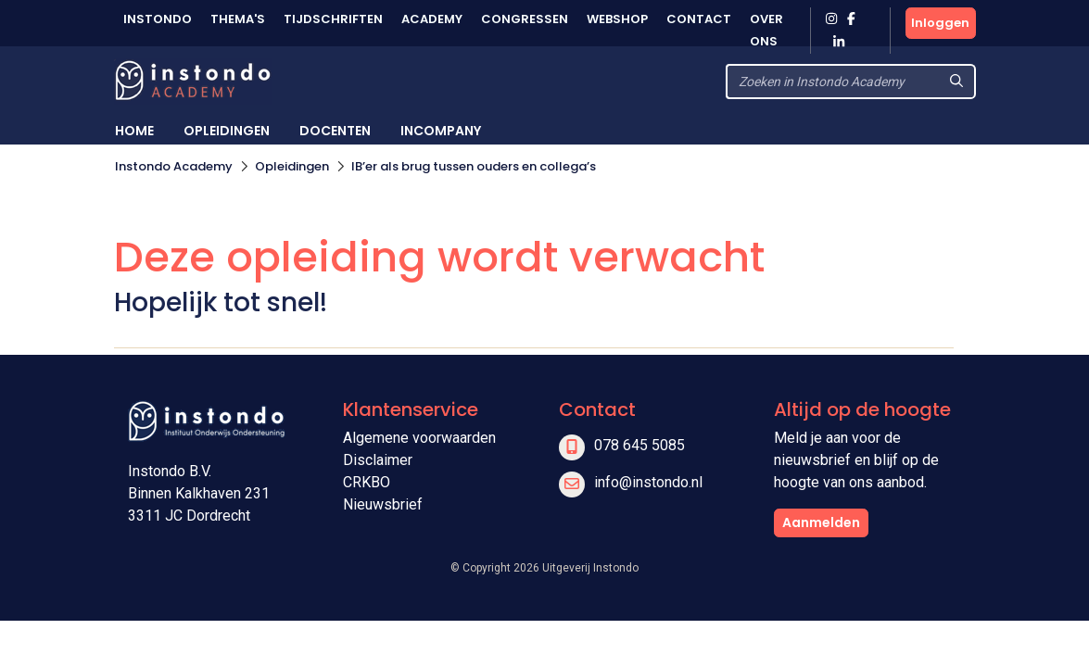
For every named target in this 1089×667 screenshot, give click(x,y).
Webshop (617, 19)
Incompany (440, 130)
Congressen (524, 19)
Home (134, 130)
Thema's (237, 19)
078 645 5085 (639, 445)
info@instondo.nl (648, 482)
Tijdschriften (333, 19)
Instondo (157, 19)
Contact (698, 19)
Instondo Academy (174, 166)
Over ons (766, 30)
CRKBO (366, 482)
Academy (431, 19)
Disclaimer (377, 460)
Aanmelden (821, 522)
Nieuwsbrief (383, 504)
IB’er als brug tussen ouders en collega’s (473, 166)
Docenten (335, 130)
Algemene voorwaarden (419, 438)
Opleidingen (227, 130)
